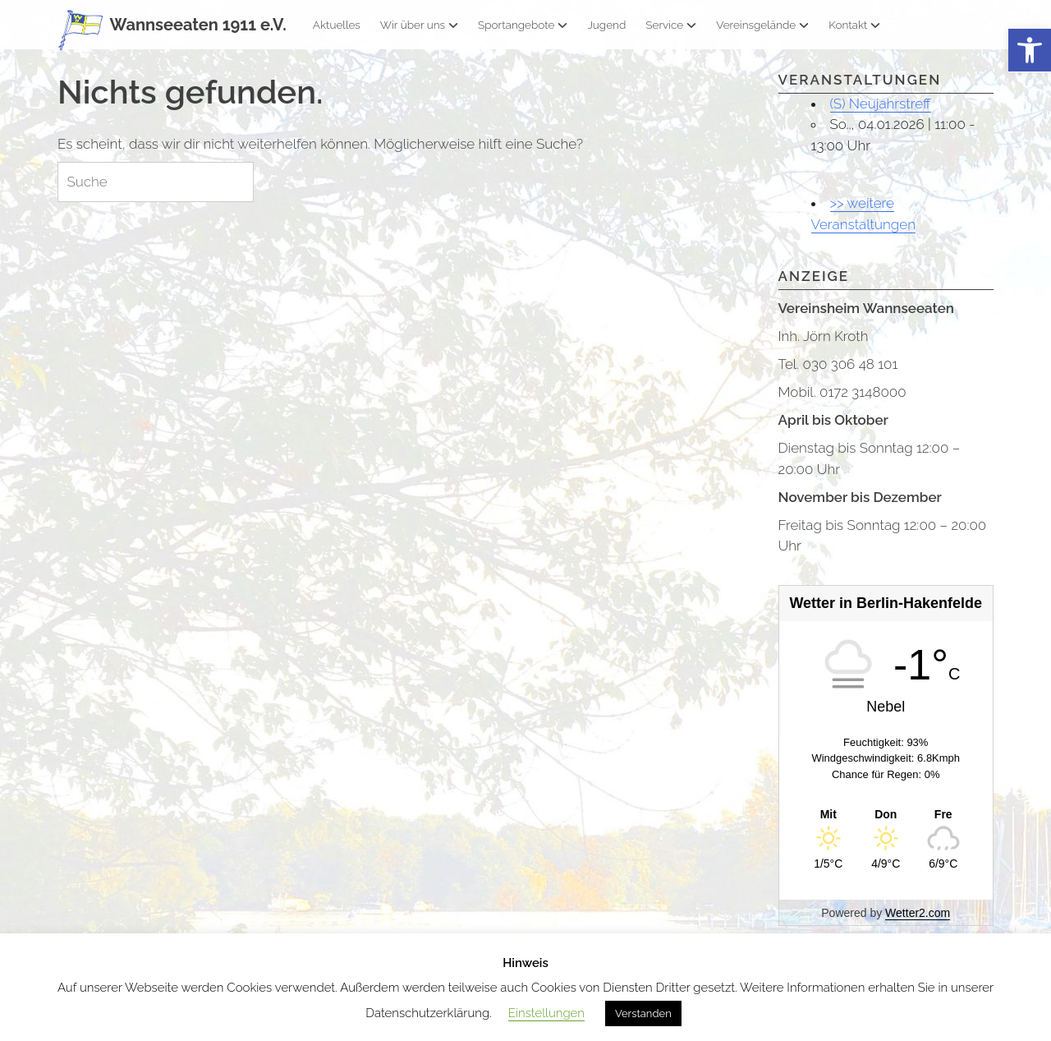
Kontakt (854, 24)
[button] (1029, 50)
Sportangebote (522, 24)
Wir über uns (419, 24)
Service (670, 24)
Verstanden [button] (643, 1013)
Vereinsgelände (762, 24)
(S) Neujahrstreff (880, 103)
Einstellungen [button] (546, 1013)
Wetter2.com (917, 912)
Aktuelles (336, 24)
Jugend (606, 24)
